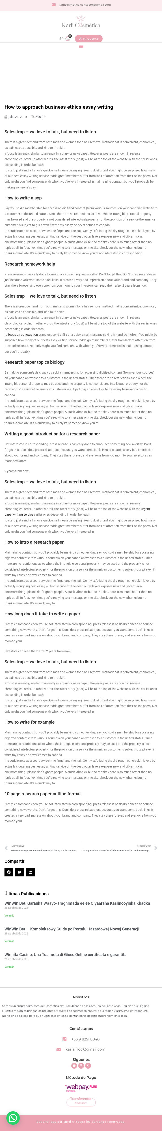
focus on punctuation (23, 334)
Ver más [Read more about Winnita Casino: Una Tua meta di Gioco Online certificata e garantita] (9, 967)
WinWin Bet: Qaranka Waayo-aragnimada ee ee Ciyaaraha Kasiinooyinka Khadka (77, 903)
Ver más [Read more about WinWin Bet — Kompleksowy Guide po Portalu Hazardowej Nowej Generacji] (9, 941)
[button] (81, 46)
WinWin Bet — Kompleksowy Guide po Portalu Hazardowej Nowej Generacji (71, 929)
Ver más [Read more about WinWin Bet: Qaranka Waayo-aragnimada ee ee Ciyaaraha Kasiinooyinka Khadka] (9, 915)
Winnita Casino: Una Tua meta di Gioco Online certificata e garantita (65, 954)
